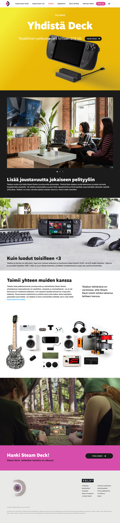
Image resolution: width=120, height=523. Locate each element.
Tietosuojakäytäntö (103, 491)
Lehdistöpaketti (102, 488)
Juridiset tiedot (87, 496)
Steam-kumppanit (87, 493)
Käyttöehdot (86, 488)
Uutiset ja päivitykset (104, 486)
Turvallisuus (101, 493)
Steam (99, 496)
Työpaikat (85, 491)
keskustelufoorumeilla (16, 299)
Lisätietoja (85, 486)
